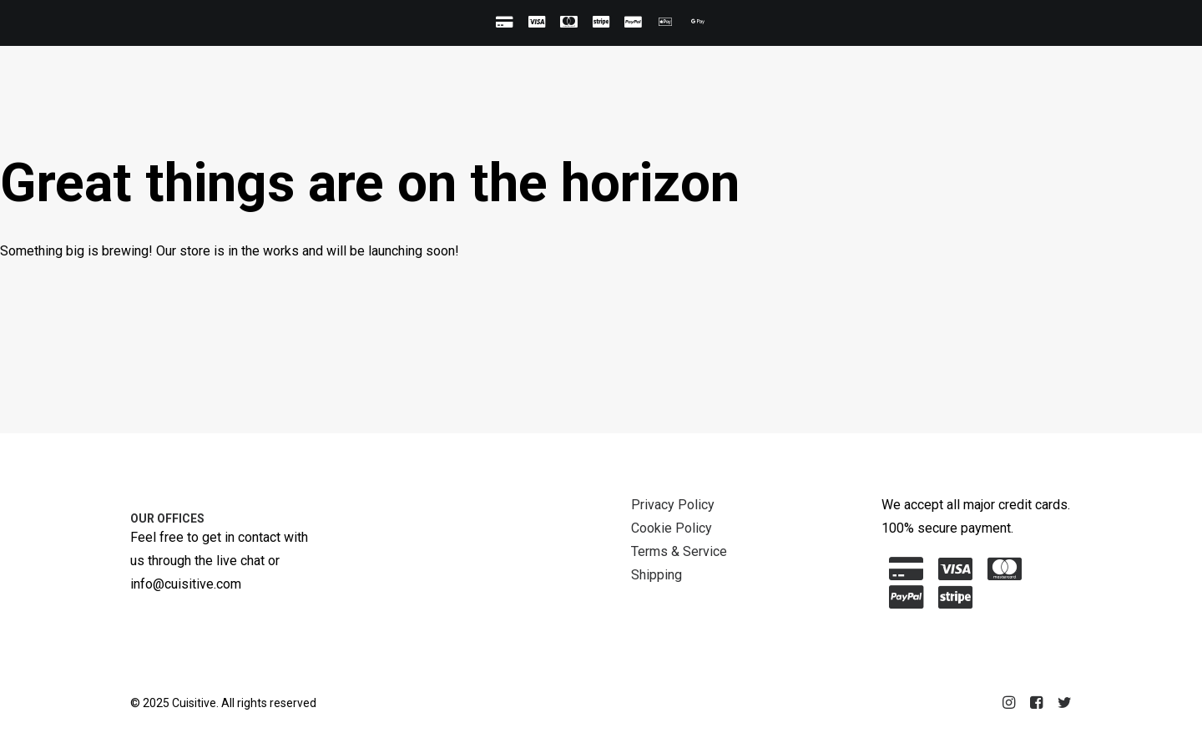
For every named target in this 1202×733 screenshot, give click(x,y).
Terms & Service (679, 551)
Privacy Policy (673, 505)
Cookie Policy (671, 528)
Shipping (656, 575)
